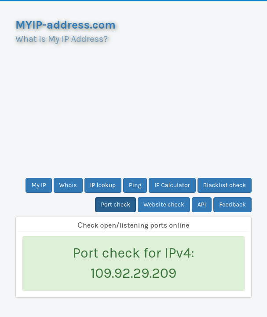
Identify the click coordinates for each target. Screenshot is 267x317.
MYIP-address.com (65, 25)
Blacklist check (224, 185)
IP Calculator (172, 185)
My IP (38, 185)
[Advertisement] (133, 107)
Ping (135, 185)
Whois (68, 185)
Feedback (232, 204)
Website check (163, 204)
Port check (115, 204)
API (202, 204)
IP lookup (103, 185)
